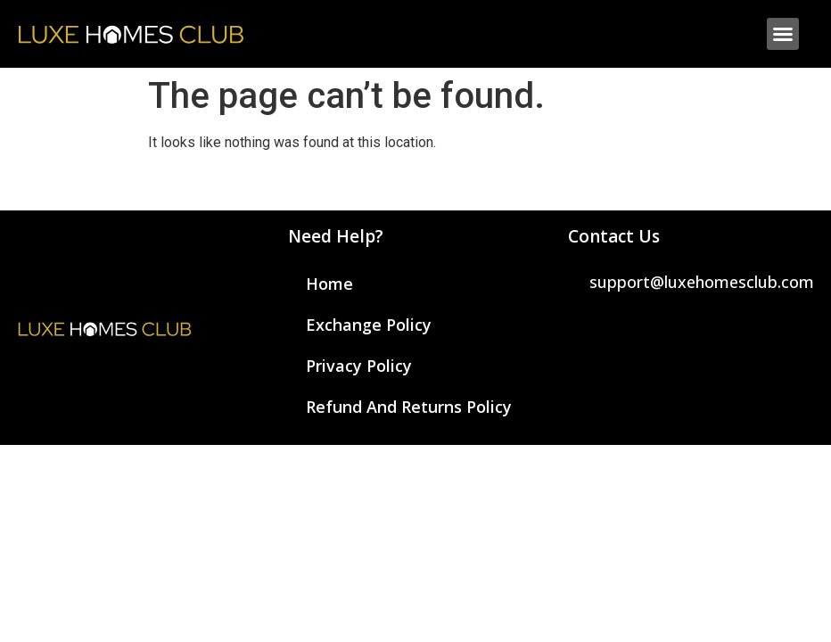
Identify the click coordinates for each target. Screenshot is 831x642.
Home (329, 283)
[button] (783, 34)
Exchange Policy (369, 324)
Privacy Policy (359, 365)
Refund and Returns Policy (409, 406)
